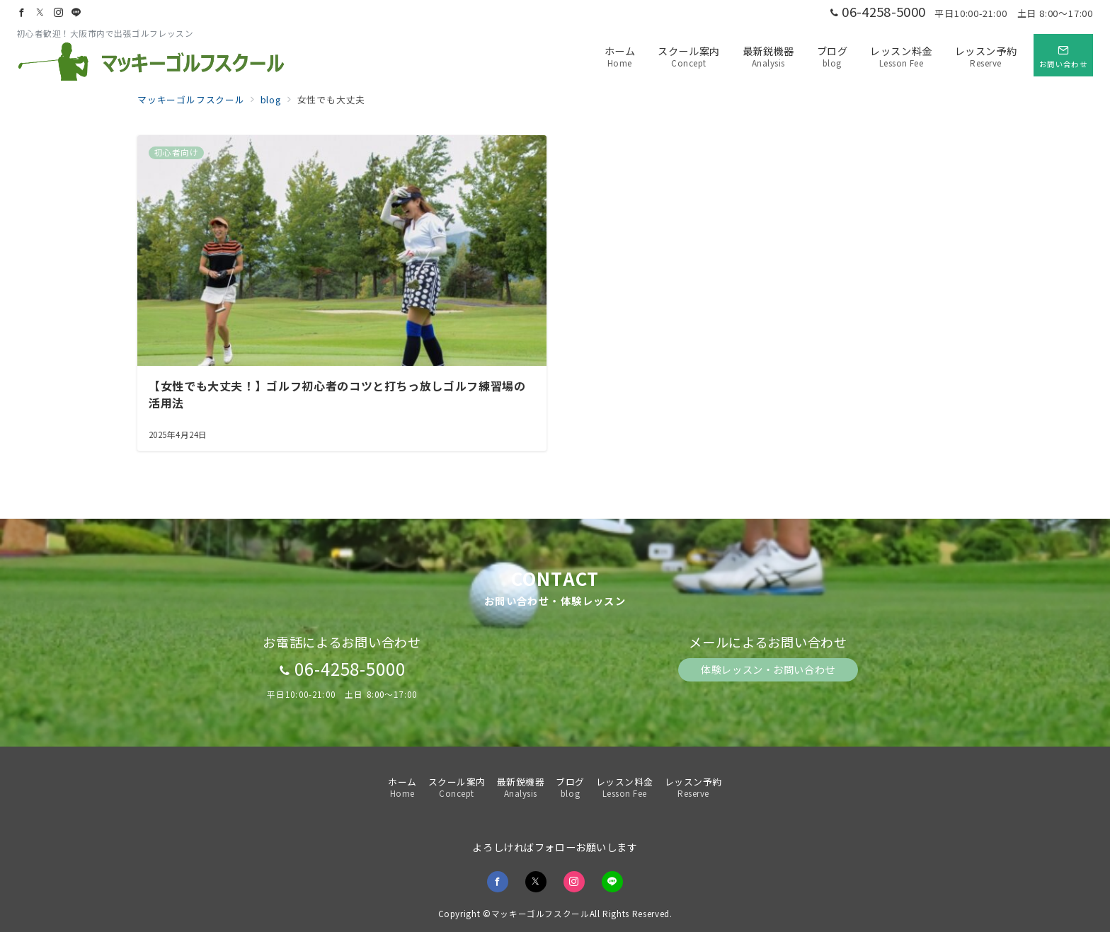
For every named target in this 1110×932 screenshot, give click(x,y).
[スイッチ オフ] (1063, 55)
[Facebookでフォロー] (22, 12)
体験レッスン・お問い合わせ (768, 669)
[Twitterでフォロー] (40, 12)
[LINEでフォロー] (76, 12)
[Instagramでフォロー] (59, 12)
